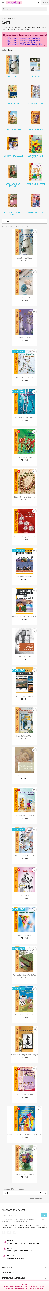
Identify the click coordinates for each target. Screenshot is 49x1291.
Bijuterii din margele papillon (24, 417)
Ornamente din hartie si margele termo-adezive (24, 1134)
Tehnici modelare (12, 129)
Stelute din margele (25, 338)
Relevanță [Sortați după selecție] (24, 221)
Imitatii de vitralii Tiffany (24, 736)
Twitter (9, 1232)
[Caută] (24, 9)
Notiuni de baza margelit (24, 258)
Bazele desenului (24, 656)
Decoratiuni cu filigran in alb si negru (24, 1055)
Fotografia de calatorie (24, 696)
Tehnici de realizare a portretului (24, 776)
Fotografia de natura (24, 577)
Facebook (3, 1232)
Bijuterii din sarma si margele (24, 497)
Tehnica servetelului (13, 156)
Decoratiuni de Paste (35, 184)
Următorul (42, 1193)
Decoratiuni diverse (35, 212)
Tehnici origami (35, 129)
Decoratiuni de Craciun (13, 185)
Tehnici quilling (35, 103)
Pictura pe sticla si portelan (24, 816)
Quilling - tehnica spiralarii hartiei (24, 855)
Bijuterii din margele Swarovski (24, 537)
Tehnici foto (35, 77)
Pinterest (14, 1232)
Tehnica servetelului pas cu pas (24, 975)
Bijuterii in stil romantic (24, 377)
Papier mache (24, 895)
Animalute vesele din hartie (24, 1015)
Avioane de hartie (24, 935)
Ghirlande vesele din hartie (24, 1094)
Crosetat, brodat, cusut (12, 213)
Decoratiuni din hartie (35, 157)
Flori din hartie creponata (24, 1174)
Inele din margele (25, 298)
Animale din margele (24, 457)
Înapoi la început (37, 1198)
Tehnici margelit (12, 77)
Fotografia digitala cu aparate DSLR (24, 616)
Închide (24, 1284)
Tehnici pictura (12, 103)
